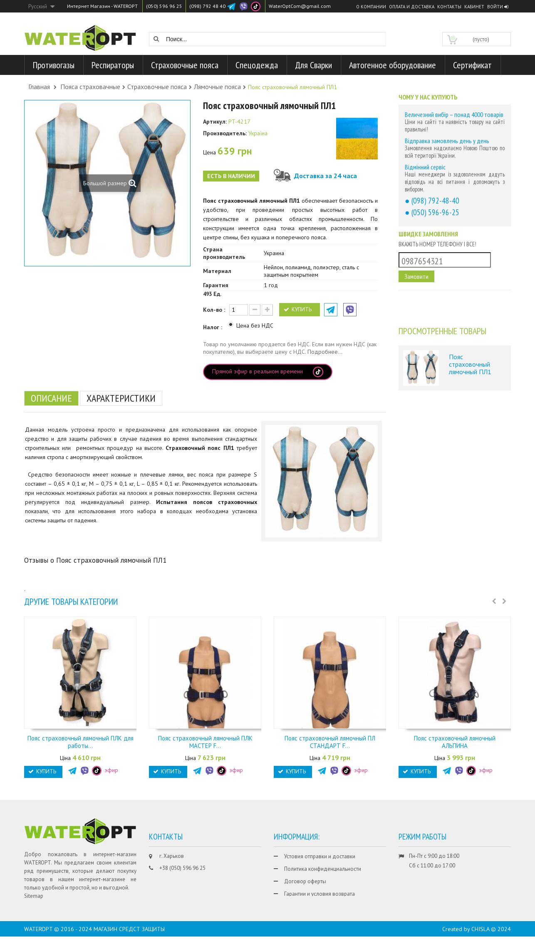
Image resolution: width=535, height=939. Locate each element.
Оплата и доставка (411, 7)
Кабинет (474, 7)
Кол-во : (214, 309)
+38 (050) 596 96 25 (182, 868)
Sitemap (33, 895)
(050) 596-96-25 (435, 212)
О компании (371, 7)
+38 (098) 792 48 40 (182, 880)
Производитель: (225, 133)
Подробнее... (324, 351)
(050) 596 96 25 (164, 6)
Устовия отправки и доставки (319, 856)
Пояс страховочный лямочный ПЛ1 (470, 364)
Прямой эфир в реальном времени (267, 372)
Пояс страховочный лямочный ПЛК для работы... (80, 742)
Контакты (449, 7)
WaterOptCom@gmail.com (300, 6)
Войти (497, 7)
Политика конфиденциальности (322, 868)
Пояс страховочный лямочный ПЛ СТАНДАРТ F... (330, 742)
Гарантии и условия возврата (319, 893)
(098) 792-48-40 (435, 200)
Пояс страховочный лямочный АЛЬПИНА (454, 742)
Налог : (213, 327)
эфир (105, 770)
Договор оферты (305, 881)
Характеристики (121, 398)
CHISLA (480, 931)
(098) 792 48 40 (207, 6)
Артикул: (215, 121)
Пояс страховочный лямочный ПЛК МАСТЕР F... (205, 742)
